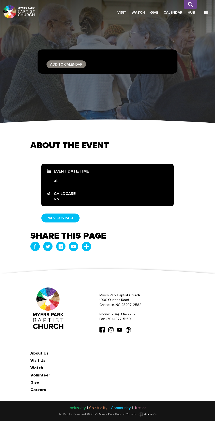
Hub (191, 12)
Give (154, 12)
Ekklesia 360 (147, 414)
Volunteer (40, 375)
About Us (39, 353)
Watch (138, 12)
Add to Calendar (66, 64)
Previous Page (60, 217)
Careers (38, 390)
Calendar (173, 12)
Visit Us (37, 360)
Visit (121, 12)
